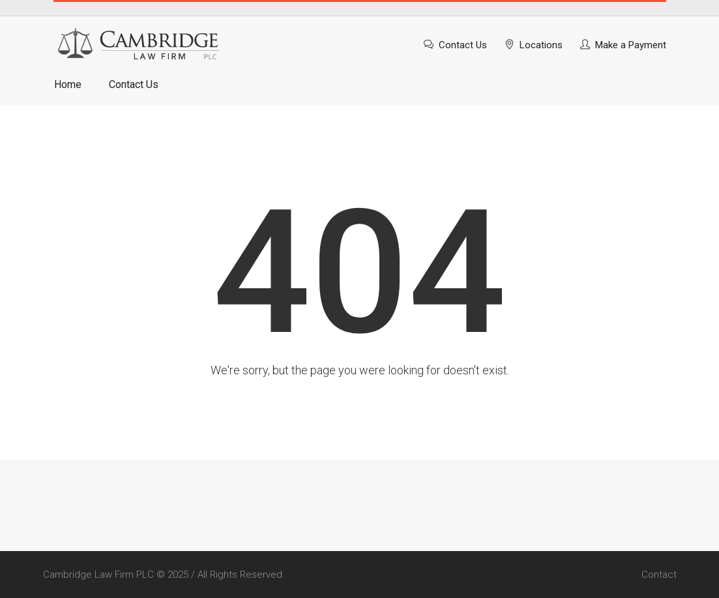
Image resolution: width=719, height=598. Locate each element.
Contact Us (463, 45)
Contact (659, 574)
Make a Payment (630, 45)
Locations (541, 45)
